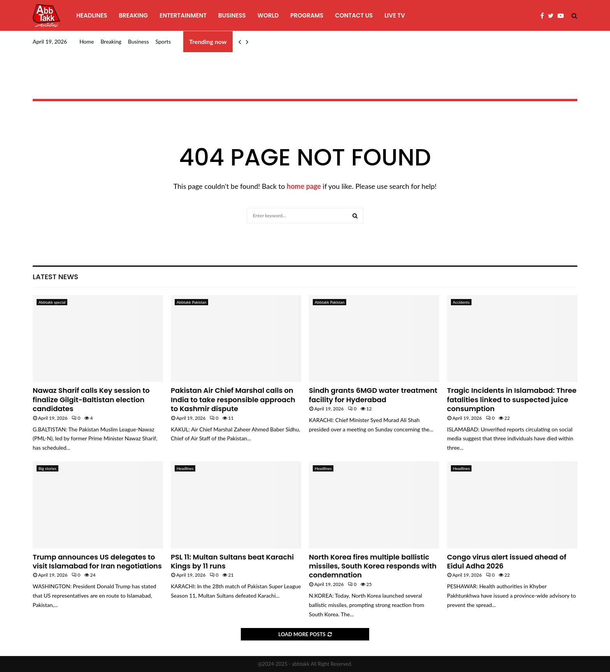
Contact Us (354, 15)
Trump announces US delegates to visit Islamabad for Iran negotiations (97, 561)
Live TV (394, 15)
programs (306, 15)
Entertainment (183, 15)
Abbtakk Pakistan (191, 302)
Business (232, 15)
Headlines (91, 15)
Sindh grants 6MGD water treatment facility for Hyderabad (373, 394)
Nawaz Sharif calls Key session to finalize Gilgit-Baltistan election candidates (91, 399)
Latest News (55, 276)
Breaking (133, 15)
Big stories (47, 468)
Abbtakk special (52, 302)
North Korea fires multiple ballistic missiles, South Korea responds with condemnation (372, 566)
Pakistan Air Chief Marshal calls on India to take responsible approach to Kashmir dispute (233, 399)
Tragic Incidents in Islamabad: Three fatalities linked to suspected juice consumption (512, 399)
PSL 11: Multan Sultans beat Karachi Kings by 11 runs (232, 561)
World (268, 15)
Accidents (461, 302)
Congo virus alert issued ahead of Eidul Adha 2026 (506, 561)
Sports (163, 41)
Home (86, 41)
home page (304, 186)
